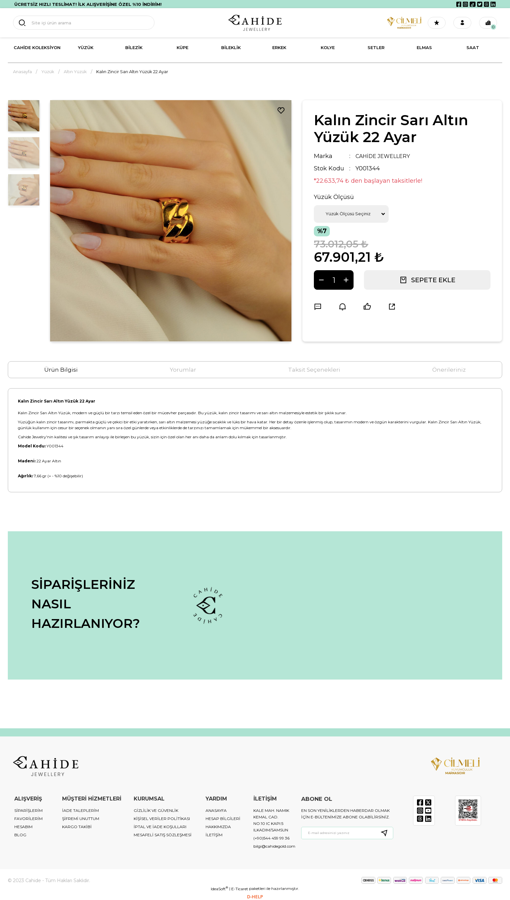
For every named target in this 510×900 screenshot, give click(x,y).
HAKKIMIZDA (218, 826)
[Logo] (255, 23)
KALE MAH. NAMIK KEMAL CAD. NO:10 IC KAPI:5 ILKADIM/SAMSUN (271, 820)
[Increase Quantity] (346, 280)
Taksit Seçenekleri (314, 369)
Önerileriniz (449, 369)
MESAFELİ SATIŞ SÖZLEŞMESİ (163, 834)
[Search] (75, 23)
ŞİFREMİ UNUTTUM (80, 818)
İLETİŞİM (214, 834)
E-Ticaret (239, 888)
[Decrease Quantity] (321, 280)
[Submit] (386, 833)
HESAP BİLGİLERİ (223, 818)
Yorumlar (183, 369)
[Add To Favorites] (281, 110)
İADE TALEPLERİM (80, 810)
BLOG (20, 834)
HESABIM (23, 826)
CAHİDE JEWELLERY (386, 156)
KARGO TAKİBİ (77, 826)
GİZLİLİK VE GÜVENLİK (156, 810)
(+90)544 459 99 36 (271, 838)
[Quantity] (334, 280)
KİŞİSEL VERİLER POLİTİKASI (162, 818)
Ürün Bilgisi (61, 369)
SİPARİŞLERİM (28, 810)
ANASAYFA (216, 810)
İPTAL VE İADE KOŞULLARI (160, 826)
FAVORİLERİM (28, 818)
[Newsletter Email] (347, 833)
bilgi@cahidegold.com (274, 846)
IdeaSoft (219, 888)
